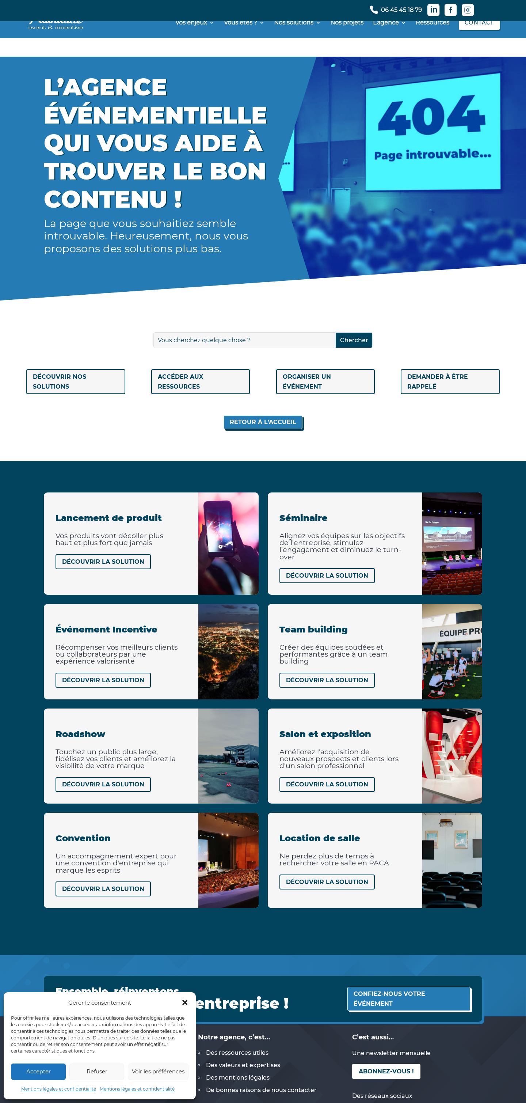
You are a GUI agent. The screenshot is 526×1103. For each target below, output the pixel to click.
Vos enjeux (191, 42)
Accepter (38, 1071)
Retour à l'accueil (263, 422)
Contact (479, 41)
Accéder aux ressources (180, 381)
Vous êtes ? (240, 42)
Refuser (97, 1071)
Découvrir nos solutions (59, 381)
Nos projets (346, 42)
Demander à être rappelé (437, 381)
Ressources (432, 42)
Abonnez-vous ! (386, 1071)
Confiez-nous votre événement (389, 998)
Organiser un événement (307, 381)
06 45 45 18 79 (401, 10)
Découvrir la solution (103, 561)
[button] (184, 1002)
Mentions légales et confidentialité (58, 1089)
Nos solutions (293, 42)
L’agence (386, 42)
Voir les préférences (158, 1071)
